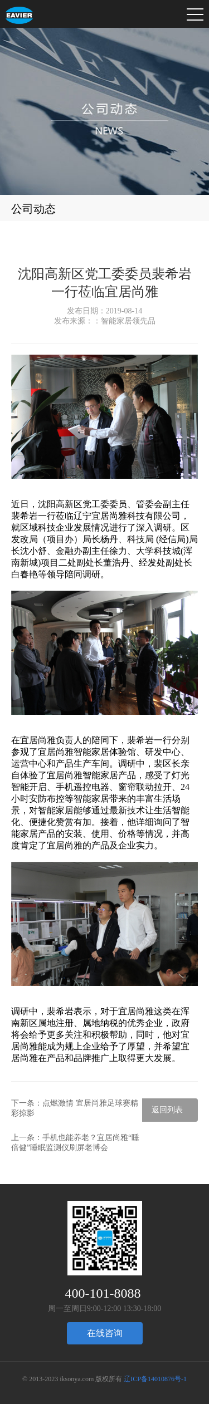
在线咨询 (105, 1333)
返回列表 (167, 1110)
